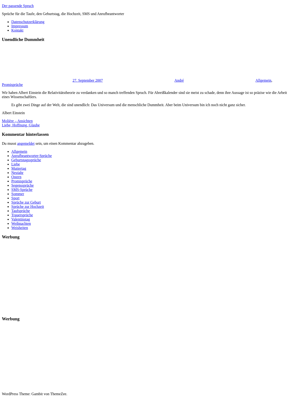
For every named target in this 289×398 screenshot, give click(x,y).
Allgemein (263, 80)
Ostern (16, 177)
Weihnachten (21, 223)
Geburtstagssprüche (26, 160)
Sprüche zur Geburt (26, 202)
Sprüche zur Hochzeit (27, 207)
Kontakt (17, 30)
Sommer (17, 194)
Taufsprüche (20, 211)
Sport (15, 198)
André (179, 80)
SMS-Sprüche (22, 190)
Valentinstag (20, 219)
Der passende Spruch (18, 6)
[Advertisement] (143, 277)
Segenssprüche (22, 185)
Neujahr (17, 173)
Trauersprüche (22, 215)
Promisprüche (12, 85)
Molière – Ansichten (17, 121)
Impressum (19, 26)
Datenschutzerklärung (27, 22)
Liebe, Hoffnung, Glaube (21, 125)
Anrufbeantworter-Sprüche (31, 156)
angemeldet (26, 143)
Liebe (15, 164)
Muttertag (18, 168)
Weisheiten (19, 228)
